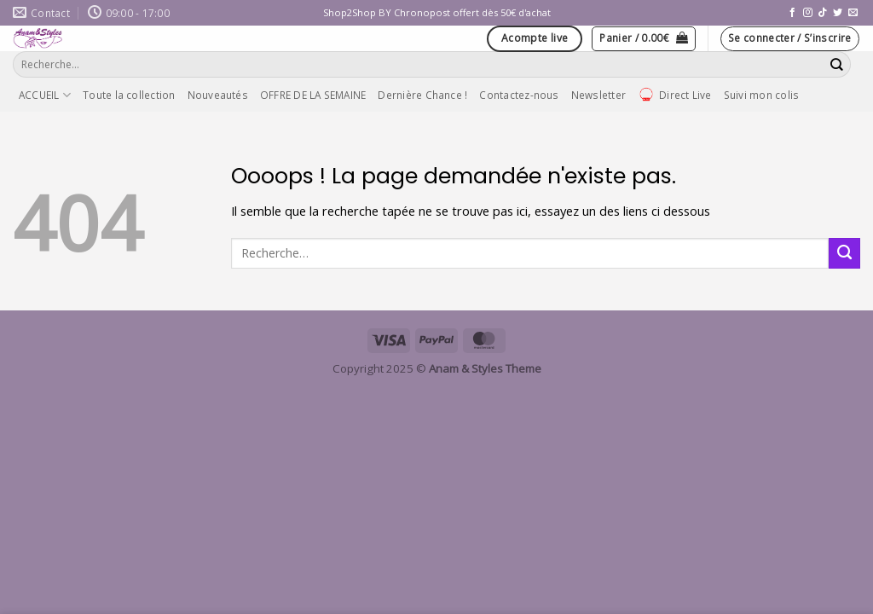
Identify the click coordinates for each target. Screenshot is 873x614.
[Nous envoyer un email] (853, 13)
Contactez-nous (518, 94)
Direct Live (675, 94)
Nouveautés (218, 94)
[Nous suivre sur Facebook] (792, 13)
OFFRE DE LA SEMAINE (313, 94)
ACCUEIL (45, 95)
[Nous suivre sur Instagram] (807, 13)
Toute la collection (129, 94)
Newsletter (598, 94)
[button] (644, 38)
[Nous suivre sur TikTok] (822, 13)
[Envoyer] (837, 64)
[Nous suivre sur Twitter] (837, 13)
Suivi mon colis (762, 94)
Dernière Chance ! (422, 94)
